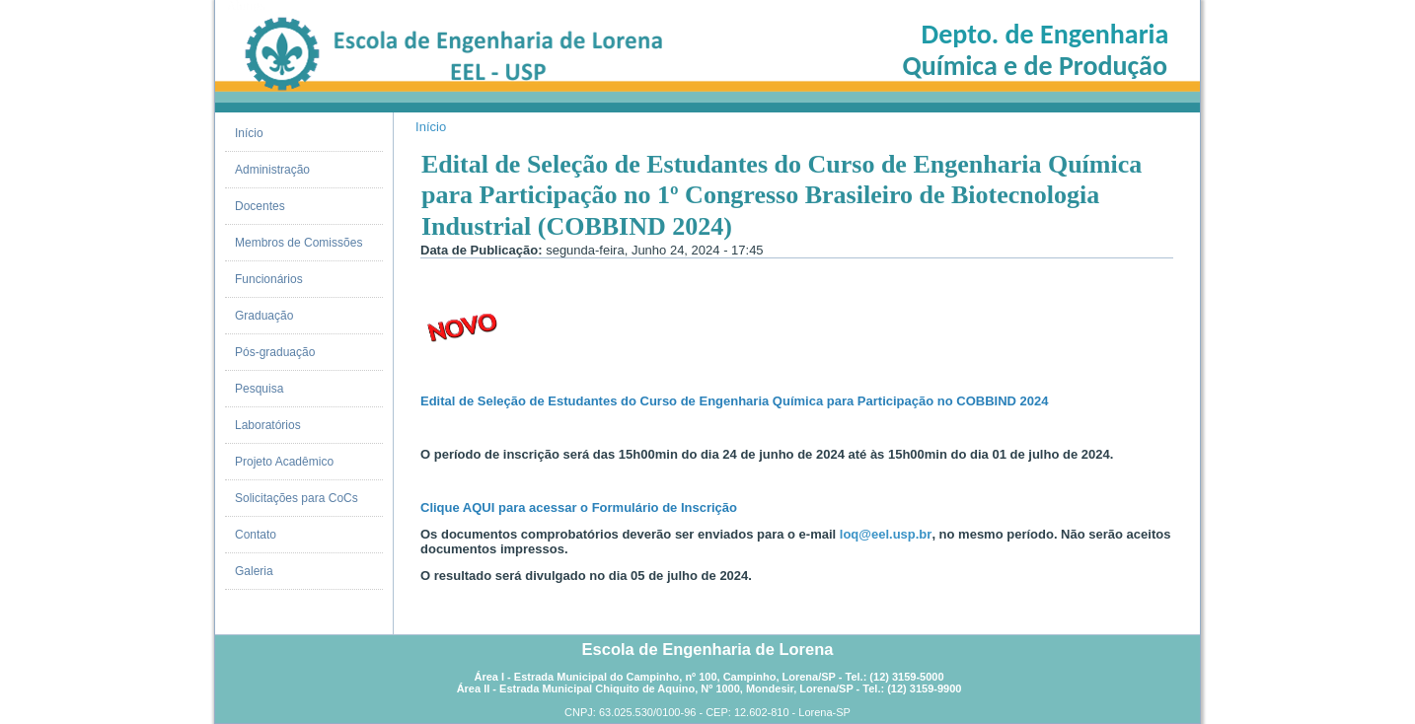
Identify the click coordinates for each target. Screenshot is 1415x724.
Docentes (260, 206)
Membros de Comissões (298, 243)
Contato (255, 535)
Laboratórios (268, 425)
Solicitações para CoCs (296, 498)
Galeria (254, 571)
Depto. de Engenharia (1045, 34)
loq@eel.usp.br (886, 534)
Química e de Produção (1035, 65)
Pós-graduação (275, 352)
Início (249, 133)
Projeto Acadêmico (284, 462)
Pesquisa (259, 389)
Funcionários (269, 279)
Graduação (264, 316)
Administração (272, 170)
